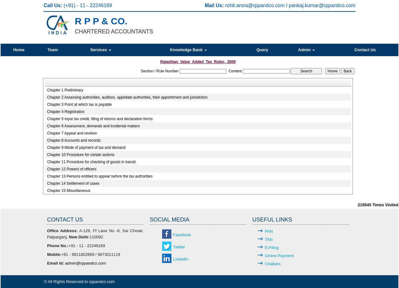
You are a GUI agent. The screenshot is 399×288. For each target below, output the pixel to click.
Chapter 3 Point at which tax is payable (79, 104)
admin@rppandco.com (85, 263)
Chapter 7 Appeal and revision (72, 133)
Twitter (179, 247)
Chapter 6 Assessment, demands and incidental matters (93, 126)
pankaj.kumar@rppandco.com (322, 5)
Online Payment (279, 255)
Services (100, 49)
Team (52, 49)
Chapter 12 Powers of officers (71, 169)
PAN (269, 231)
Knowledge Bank (188, 49)
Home (18, 49)
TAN (269, 239)
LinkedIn (180, 259)
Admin (306, 49)
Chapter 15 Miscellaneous (68, 190)
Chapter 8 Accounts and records (73, 140)
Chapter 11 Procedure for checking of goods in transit (91, 162)
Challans (273, 263)
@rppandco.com (267, 5)
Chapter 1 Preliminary (65, 90)
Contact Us (365, 49)
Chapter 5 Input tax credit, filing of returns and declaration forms (100, 119)
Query (262, 49)
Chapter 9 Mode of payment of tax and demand (86, 147)
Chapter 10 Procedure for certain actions (80, 155)
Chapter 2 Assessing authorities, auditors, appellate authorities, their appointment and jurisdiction (127, 97)
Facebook (182, 234)
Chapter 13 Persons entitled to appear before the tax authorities (99, 176)
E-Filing (272, 247)
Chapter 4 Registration (65, 112)
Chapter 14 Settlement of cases (73, 183)
